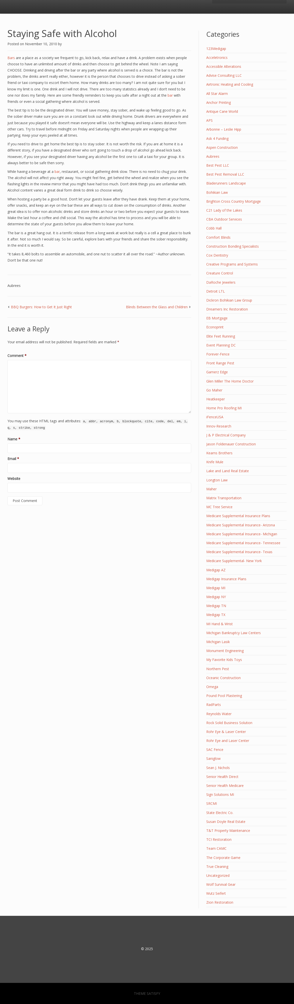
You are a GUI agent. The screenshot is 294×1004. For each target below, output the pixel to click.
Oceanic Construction (223, 677)
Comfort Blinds (218, 237)
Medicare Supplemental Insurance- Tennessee (243, 543)
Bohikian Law (217, 192)
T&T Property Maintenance (228, 830)
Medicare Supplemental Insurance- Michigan (241, 534)
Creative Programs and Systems (232, 264)
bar (171, 95)
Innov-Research (218, 426)
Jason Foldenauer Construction (231, 444)
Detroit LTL (215, 291)
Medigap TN (216, 605)
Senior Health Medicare (225, 785)
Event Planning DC (221, 345)
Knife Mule (214, 462)
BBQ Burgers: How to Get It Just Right (41, 307)
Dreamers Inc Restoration (227, 309)
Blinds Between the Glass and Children (157, 307)
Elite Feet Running (220, 336)
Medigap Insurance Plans (226, 579)
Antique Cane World (222, 111)
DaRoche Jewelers (220, 282)
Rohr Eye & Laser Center (226, 731)
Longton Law (217, 480)
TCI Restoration (219, 839)
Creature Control (219, 273)
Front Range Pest (220, 363)
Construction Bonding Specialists (232, 246)
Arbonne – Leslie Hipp (223, 129)
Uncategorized (218, 875)
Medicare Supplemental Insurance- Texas (239, 551)
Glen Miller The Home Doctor (230, 381)
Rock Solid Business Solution (229, 722)
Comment (17, 355)
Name (13, 439)
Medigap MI (215, 587)
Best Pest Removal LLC (225, 174)
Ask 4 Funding (217, 138)
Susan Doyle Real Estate (225, 821)
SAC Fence (214, 749)
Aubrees (14, 285)
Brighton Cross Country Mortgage (233, 201)
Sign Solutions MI (220, 794)
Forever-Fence (218, 354)
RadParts (213, 704)
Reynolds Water (219, 713)
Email (13, 458)
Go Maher (214, 390)
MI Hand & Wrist (219, 623)
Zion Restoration (219, 902)
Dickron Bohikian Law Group (229, 300)
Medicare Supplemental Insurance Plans (238, 515)
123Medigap (216, 48)
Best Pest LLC (217, 165)
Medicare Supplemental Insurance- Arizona (240, 525)
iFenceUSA (214, 417)
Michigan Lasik (218, 641)
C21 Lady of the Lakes (224, 210)
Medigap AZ (216, 570)
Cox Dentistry (217, 255)
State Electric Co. (219, 812)
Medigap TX (215, 614)
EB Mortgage (217, 318)
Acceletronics (217, 57)
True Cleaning (217, 866)
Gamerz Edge (217, 372)
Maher (211, 489)
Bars (11, 57)
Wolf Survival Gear (220, 884)
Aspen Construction (222, 147)
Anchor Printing (218, 102)
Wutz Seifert (216, 893)
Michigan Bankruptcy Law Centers (233, 632)
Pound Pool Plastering (224, 695)
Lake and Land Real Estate (227, 470)
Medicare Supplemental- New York (234, 560)
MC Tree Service (219, 506)
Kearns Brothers (219, 453)
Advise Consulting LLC (224, 75)
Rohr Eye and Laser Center (227, 740)
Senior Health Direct (222, 776)
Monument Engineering (225, 650)
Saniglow (213, 758)
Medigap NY (216, 596)
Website (13, 478)
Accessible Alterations (223, 66)
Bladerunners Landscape (226, 183)
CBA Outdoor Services (224, 219)
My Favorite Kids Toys (224, 659)
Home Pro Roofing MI (224, 408)
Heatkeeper (215, 399)
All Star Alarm (217, 93)
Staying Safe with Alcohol (62, 33)
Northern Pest (217, 668)
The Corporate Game (223, 857)
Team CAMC (216, 848)
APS (209, 120)
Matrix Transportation (223, 498)
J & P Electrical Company (226, 435)
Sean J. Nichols (218, 767)
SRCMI (211, 803)
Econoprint (215, 327)
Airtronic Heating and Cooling (229, 84)
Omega (212, 686)
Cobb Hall (214, 228)
